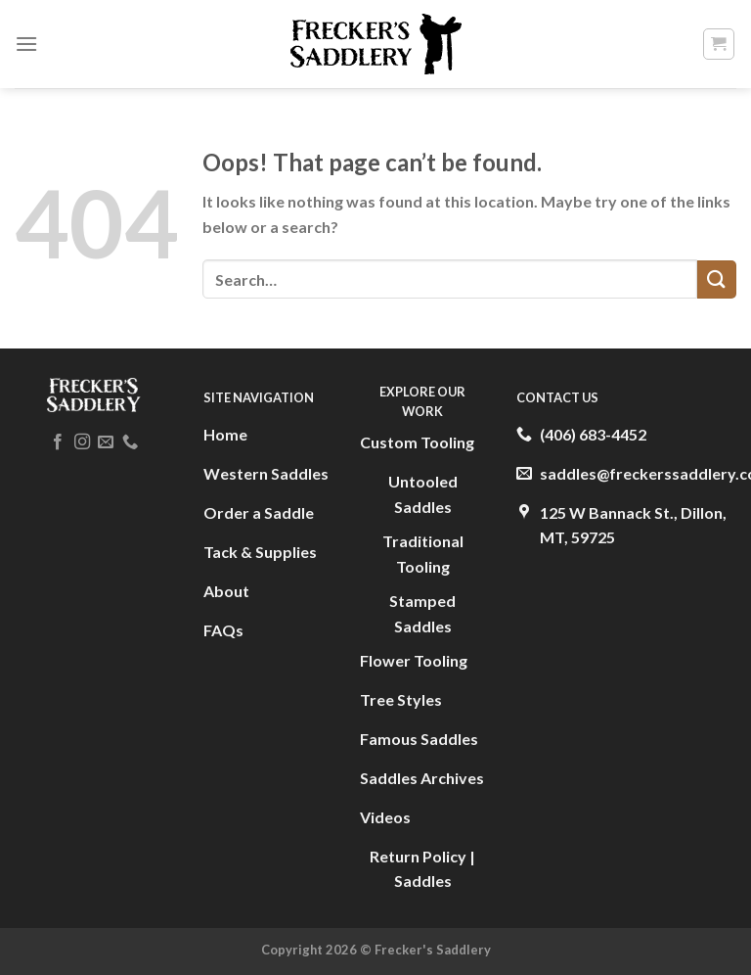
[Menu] (26, 44)
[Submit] (716, 279)
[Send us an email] (105, 442)
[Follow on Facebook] (58, 442)
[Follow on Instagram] (82, 442)
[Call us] (130, 442)
